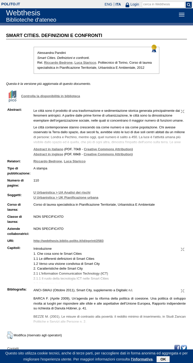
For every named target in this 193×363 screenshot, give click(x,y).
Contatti (13, 348)
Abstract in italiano (48, 149)
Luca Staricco (85, 62)
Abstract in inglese (48, 154)
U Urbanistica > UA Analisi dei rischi (61, 192)
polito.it (10, 4)
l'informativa (142, 360)
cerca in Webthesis (156, 4)
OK (163, 360)
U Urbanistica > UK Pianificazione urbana (65, 197)
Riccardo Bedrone (58, 62)
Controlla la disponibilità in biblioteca (50, 96)
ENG (108, 4)
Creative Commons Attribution (108, 149)
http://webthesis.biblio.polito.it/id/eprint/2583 (68, 241)
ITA (118, 4)
